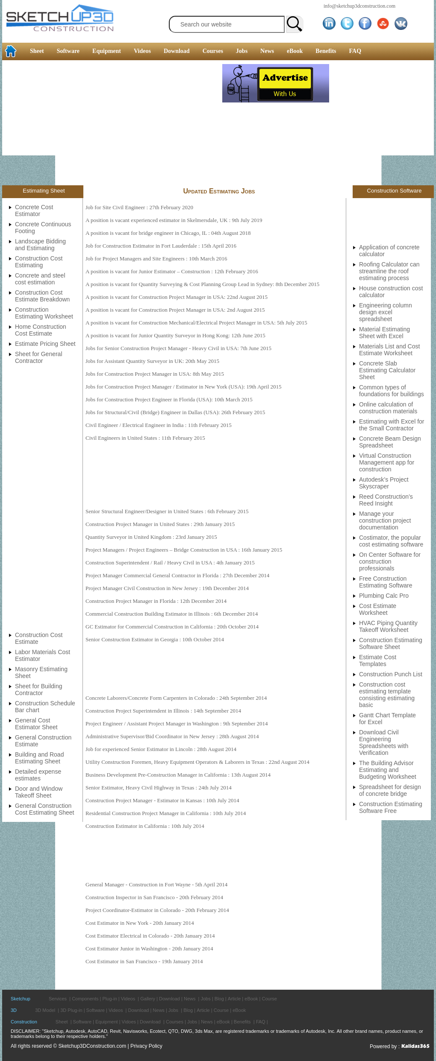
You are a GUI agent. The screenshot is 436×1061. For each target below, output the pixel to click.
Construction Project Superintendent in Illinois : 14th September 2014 (163, 710)
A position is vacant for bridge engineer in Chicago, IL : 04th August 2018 (168, 233)
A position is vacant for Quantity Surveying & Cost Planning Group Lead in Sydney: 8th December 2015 (202, 284)
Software (68, 51)
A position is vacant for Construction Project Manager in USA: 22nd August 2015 (176, 297)
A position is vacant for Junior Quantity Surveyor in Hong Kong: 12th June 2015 (175, 335)
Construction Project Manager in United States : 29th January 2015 (160, 524)
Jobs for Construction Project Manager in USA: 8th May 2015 (154, 374)
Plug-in (110, 998)
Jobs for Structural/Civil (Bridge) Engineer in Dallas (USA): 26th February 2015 (175, 412)
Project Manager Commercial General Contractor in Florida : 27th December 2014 (177, 575)
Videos (142, 51)
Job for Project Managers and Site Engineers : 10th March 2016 (156, 258)
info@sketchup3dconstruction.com (359, 6)
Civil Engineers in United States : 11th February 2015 (145, 438)
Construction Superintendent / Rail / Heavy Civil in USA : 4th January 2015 (170, 562)
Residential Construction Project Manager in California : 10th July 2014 (165, 813)
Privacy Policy (146, 1046)
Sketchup (20, 998)
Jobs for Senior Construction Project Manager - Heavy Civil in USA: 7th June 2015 (178, 348)
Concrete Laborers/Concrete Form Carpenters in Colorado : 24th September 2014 (176, 698)
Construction (24, 1021)
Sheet (37, 51)
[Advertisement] (112, 124)
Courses (213, 51)
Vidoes (129, 1021)
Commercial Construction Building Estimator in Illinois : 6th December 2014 (171, 614)
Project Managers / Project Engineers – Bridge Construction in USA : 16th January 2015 (183, 550)
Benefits (325, 51)
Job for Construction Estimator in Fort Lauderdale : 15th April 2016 (160, 246)
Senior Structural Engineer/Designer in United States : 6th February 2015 (167, 511)
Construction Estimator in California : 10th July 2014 (144, 826)
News (267, 51)
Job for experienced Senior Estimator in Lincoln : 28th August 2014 (160, 749)
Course (269, 998)
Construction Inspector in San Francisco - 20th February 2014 (154, 897)
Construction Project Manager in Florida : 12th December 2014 (156, 601)
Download (177, 51)
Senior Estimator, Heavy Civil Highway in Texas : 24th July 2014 (158, 787)
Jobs (241, 51)
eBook (295, 51)
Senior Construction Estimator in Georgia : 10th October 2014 (154, 639)
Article (234, 998)
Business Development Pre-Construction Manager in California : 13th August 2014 (178, 775)
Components (85, 998)
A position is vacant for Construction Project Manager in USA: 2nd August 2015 (175, 310)
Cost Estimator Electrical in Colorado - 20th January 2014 (150, 935)
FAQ (355, 51)
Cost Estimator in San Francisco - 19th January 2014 (144, 961)
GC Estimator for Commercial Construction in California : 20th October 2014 (172, 626)
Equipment (106, 51)
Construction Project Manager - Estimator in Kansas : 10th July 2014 (162, 800)
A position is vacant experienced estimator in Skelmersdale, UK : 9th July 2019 (173, 220)
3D (14, 1010)
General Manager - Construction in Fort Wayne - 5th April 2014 (156, 884)
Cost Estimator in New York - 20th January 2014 (139, 923)
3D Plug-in (71, 1010)
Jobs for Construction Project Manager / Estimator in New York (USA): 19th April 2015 (183, 386)
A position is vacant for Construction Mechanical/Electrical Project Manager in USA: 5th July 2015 (196, 322)
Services (58, 998)
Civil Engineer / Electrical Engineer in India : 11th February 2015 (158, 425)
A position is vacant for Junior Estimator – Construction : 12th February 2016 (171, 271)
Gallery (147, 998)
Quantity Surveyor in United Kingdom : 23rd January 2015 (151, 537)
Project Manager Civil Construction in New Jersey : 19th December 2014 (167, 588)
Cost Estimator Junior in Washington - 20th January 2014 (149, 948)
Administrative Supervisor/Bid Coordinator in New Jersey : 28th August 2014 (172, 736)
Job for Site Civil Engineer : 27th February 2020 (139, 207)
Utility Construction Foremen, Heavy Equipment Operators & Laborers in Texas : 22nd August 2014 (197, 762)
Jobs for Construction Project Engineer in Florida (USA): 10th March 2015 (169, 399)
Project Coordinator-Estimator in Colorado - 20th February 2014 (157, 910)
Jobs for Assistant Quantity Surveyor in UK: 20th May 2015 (152, 361)
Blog (219, 998)
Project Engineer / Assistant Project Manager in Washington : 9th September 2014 (176, 723)
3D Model (45, 1010)
